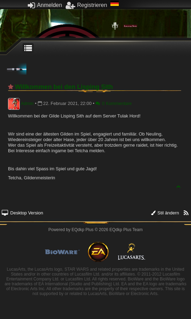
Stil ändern (165, 212)
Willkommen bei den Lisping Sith (64, 86)
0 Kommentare (114, 103)
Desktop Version (22, 212)
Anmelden (45, 5)
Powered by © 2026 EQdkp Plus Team (95, 229)
